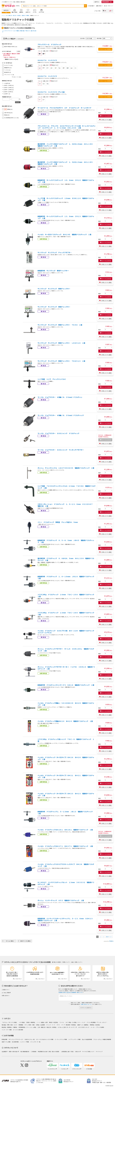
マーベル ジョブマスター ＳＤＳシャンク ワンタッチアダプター (61, 450)
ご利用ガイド (5, 989)
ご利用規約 (33, 1051)
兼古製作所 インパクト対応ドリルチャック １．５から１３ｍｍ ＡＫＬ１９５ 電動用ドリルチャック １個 (66, 163)
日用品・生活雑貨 (40, 1025)
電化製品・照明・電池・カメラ (9, 1025)
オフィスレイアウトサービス (16, 1039)
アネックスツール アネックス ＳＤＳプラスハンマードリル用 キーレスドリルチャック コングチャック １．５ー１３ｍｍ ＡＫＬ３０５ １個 (66, 127)
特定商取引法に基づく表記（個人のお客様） (49, 1051)
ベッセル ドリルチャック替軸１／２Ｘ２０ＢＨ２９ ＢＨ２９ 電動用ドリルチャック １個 (66, 704)
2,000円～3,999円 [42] (8, 85)
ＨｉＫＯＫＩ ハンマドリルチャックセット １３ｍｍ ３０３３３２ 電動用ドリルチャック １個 (66, 883)
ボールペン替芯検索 (18, 1030)
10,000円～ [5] (6, 93)
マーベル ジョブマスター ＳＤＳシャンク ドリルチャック (58, 433)
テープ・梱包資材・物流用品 (69, 1025)
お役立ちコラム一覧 (29, 1039)
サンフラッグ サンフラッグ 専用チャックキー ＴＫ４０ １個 (60, 325)
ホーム (3, 15)
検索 (85, 5)
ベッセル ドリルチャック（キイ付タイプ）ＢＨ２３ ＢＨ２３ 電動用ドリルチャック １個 (66, 794)
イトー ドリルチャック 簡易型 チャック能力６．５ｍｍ (58, 522)
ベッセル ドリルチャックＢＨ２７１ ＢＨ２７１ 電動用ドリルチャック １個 (65, 846)
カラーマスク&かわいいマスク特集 (44, 1039)
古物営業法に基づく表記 (67, 1051)
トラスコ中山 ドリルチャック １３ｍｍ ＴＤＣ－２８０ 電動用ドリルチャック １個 (67, 613)
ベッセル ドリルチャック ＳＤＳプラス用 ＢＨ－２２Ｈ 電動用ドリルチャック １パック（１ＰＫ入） (67, 632)
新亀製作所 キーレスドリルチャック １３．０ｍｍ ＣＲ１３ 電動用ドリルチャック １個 (66, 217)
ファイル (61, 1022)
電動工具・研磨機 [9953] (9, 57)
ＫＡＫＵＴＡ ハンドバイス (47, 60)
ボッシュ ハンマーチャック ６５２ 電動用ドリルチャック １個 (61, 900)
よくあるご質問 (5, 992)
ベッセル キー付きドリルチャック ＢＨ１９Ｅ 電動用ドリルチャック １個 (64, 234)
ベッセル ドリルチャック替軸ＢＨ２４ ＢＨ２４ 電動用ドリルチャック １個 (65, 721)
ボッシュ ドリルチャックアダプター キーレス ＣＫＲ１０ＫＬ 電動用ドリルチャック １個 (66, 650)
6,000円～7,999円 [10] (8, 89)
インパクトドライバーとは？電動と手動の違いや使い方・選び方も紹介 (19, 31)
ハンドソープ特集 (24, 1042)
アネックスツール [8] (9, 74)
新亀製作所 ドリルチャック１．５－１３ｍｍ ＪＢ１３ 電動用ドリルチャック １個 (66, 812)
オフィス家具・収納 (29, 1025)
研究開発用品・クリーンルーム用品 (27, 1027)
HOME (17, 6)
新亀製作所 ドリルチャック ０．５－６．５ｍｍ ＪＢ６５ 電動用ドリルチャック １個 (66, 541)
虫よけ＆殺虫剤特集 (87, 1039)
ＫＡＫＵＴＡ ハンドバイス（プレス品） (52, 92)
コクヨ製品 (22, 1022)
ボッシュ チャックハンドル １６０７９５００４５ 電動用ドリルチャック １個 (66, 468)
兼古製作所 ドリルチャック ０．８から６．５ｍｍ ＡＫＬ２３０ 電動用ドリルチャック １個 (66, 559)
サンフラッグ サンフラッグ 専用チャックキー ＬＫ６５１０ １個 (61, 343)
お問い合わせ (5, 995)
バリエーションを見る (105, 49)
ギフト (58, 1025)
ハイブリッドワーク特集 (74, 1039)
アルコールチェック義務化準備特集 (102, 1039)
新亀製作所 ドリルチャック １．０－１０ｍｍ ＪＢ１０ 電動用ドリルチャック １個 (67, 577)
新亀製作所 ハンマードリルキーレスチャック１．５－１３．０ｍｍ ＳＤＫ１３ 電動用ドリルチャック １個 (66, 919)
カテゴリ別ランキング (83, 1027)
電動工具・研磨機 (25, 15)
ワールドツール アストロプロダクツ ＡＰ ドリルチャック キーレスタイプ (64, 108)
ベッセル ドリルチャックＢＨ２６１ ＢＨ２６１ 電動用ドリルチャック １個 (65, 830)
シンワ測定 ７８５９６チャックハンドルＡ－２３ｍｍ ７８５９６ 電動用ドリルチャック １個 (67, 487)
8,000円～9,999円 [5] (8, 91)
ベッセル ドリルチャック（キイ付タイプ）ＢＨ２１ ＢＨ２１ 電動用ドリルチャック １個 (66, 776)
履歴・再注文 (14, 12)
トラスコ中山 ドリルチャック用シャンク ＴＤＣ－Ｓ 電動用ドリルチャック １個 (66, 740)
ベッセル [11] (7, 70)
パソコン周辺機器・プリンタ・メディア (96, 1022)
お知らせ (77, 1051)
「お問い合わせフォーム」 (86, 1004)
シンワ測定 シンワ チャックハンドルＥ (52, 379)
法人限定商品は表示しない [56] (11, 117)
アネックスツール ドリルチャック (49, 44)
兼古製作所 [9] (7, 72)
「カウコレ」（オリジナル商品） (10, 1022)
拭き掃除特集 (15, 1042)
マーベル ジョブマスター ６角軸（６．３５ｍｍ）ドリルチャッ (60, 397)
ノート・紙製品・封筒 (42, 1022)
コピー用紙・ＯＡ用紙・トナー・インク (75, 1022)
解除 (19, 51)
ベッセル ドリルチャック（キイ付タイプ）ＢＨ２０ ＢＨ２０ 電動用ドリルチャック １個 (66, 758)
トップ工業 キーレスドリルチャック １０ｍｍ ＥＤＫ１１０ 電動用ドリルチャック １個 (66, 199)
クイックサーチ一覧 (35, 1042)
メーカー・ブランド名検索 (97, 1027)
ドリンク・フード (50, 1025)
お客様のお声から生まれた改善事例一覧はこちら (70, 992)
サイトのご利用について (88, 1051)
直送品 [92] (6, 115)
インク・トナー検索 (7, 1030)
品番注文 (21, 12)
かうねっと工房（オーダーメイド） (66, 1027)
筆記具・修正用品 (53, 1022)
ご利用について (65, 962)
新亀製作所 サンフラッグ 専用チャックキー (53, 271)
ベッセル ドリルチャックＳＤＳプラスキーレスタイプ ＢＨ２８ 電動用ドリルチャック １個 (66, 865)
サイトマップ (99, 1051)
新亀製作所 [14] (7, 67)
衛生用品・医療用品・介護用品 (9, 1027)
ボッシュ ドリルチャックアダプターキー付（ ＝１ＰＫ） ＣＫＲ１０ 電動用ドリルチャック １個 (66, 668)
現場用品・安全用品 (95, 1025)
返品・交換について (76, 962)
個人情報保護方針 (25, 1051)
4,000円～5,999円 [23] (8, 87)
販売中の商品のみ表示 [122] (10, 46)
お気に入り (28, 12)
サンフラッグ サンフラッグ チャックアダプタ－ (55, 252)
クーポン (35, 12)
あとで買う (98, 11)
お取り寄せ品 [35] (8, 112)
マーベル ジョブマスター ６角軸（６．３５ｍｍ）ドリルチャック (61, 415)
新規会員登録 (107, 2)
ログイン (97, 2)
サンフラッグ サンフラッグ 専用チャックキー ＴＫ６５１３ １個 (61, 361)
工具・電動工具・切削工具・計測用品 (13, 15)
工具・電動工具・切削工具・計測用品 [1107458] (11, 54)
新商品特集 (4, 1039)
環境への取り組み (13, 1051)
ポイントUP (41, 12)
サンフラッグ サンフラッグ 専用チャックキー (54, 289)
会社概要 (4, 1051)
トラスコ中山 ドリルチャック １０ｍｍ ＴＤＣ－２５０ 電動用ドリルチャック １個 (67, 595)
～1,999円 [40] (6, 83)
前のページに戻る (25, 941)
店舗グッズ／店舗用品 (82, 1025)
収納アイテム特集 (6, 1042)
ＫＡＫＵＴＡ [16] (8, 65)
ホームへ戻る (10, 941)
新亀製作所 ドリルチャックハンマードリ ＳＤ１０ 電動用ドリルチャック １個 (66, 685)
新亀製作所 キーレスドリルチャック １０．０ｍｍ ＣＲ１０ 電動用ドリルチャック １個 (66, 181)
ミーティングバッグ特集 (61, 1039)
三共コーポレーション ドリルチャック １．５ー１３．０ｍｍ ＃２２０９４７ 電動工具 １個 (66, 505)
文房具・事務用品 (30, 1022)
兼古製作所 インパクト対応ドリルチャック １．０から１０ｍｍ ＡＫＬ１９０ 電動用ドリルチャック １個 (66, 145)
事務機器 (21, 1025)
